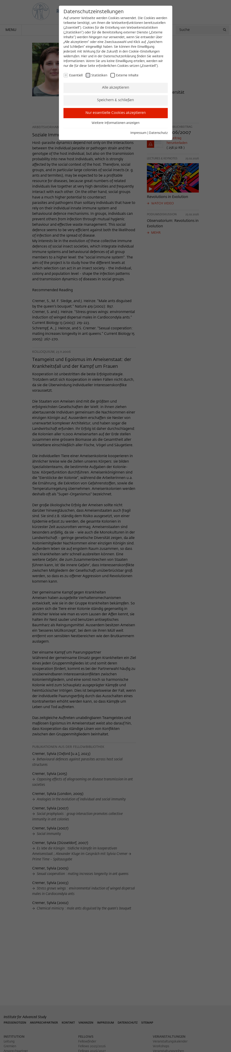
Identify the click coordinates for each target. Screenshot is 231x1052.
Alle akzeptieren (115, 88)
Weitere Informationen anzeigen (115, 123)
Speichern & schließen (115, 100)
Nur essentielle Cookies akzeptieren (115, 113)
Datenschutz (158, 133)
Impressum (138, 133)
